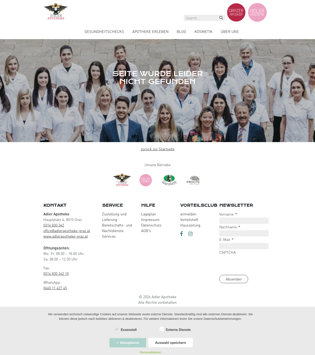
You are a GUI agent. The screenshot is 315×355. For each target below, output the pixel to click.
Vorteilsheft (189, 219)
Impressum (150, 219)
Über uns (230, 31)
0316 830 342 (53, 225)
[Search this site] (204, 18)
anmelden (188, 214)
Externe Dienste (175, 329)
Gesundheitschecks (104, 31)
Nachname (229, 227)
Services (109, 236)
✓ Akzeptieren (127, 342)
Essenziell (126, 329)
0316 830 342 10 (56, 273)
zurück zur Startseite (157, 149)
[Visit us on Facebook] (182, 234)
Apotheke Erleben (150, 31)
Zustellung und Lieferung (114, 217)
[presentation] (250, 264)
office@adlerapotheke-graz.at (66, 230)
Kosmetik (203, 31)
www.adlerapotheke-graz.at (65, 236)
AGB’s (146, 230)
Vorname (228, 214)
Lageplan (148, 214)
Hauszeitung (190, 225)
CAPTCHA (227, 252)
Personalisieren (150, 352)
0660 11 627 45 (55, 288)
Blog (181, 31)
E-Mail (226, 239)
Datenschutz (151, 225)
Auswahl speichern (170, 342)
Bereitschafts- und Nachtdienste (117, 228)
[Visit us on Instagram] (190, 234)
